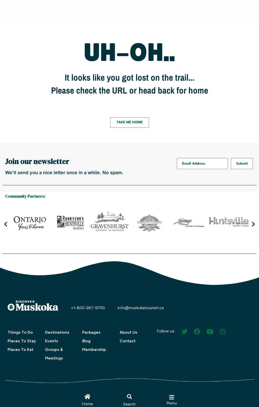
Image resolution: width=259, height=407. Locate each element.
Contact (128, 340)
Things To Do (20, 332)
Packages (91, 332)
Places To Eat (20, 349)
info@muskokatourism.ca (141, 307)
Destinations (57, 332)
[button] (129, 396)
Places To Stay (22, 340)
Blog (86, 340)
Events (51, 340)
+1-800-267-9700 (88, 307)
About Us (128, 332)
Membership (94, 349)
